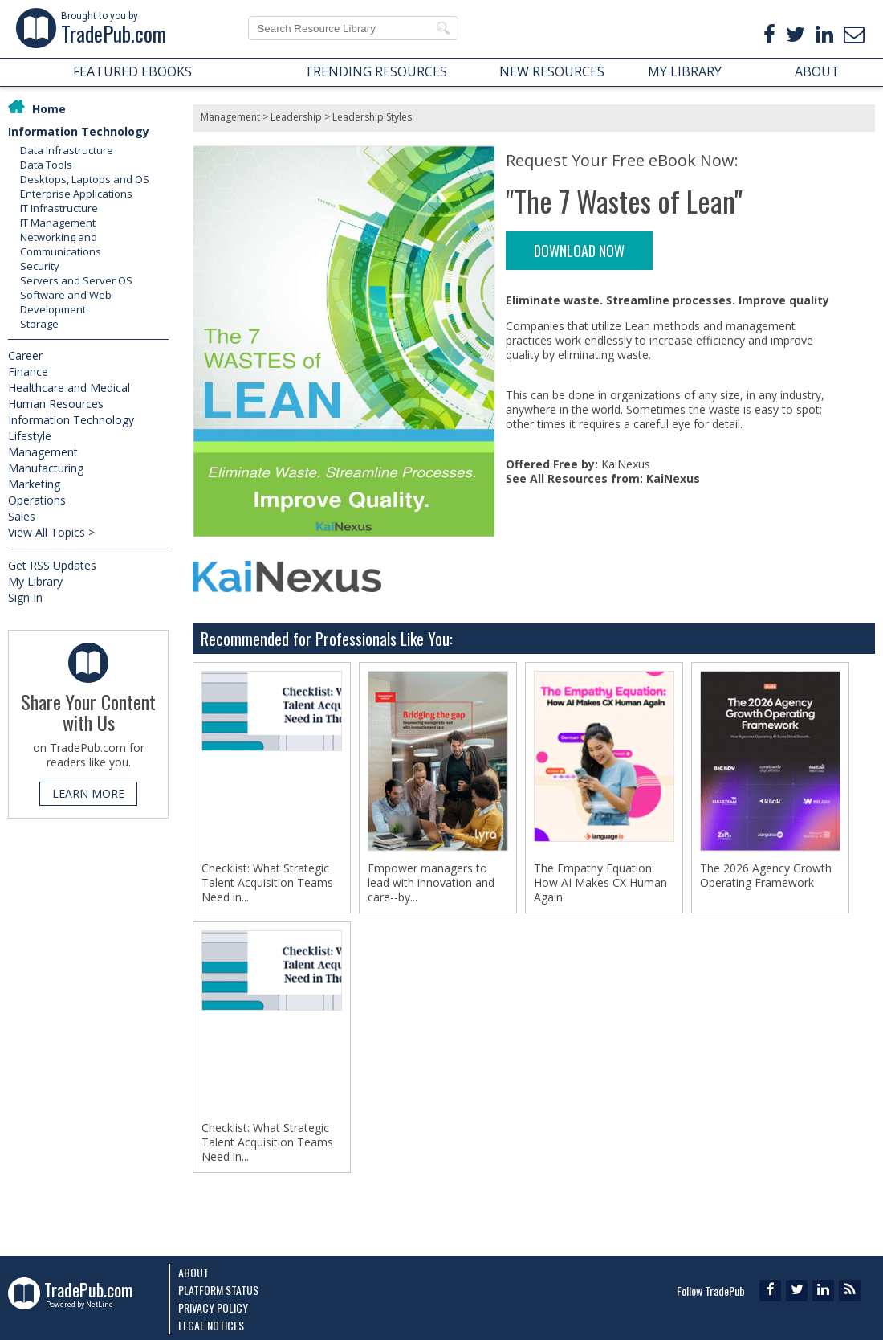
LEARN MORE (88, 793)
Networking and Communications (60, 244)
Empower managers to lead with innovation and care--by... (431, 883)
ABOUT (817, 71)
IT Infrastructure (59, 208)
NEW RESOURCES (551, 71)
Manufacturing (45, 468)
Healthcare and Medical (69, 387)
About (193, 1272)
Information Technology (78, 131)
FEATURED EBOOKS (132, 71)
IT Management (58, 222)
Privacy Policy (213, 1307)
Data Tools (46, 164)
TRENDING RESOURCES (375, 71)
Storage (39, 324)
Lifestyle (29, 435)
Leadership (296, 117)
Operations (37, 500)
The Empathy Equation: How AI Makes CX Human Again (600, 883)
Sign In (25, 597)
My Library (35, 581)
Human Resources (56, 403)
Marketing (34, 484)
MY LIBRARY (685, 71)
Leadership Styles (372, 117)
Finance (28, 371)
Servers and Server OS (76, 280)
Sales (21, 516)
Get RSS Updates (52, 565)
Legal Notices (211, 1325)
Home (49, 108)
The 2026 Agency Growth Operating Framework (766, 875)
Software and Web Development (66, 302)
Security (39, 266)
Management (43, 452)
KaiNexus (673, 478)
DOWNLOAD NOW (579, 250)
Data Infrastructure (66, 150)
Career (25, 355)
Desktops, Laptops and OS (84, 179)
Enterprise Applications (76, 193)
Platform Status (218, 1289)
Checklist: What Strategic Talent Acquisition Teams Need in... (267, 883)
